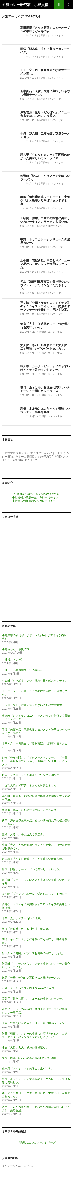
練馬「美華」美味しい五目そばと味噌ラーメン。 (32, 977)
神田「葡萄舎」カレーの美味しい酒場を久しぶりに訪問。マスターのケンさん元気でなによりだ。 (34, 1035)
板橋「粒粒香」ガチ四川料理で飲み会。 (26, 928)
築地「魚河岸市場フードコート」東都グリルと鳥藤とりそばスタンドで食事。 (45, 200)
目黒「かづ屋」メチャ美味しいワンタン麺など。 (32, 775)
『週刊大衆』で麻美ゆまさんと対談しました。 (30, 785)
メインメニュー (68, 4)
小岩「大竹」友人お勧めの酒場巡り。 (25, 1047)
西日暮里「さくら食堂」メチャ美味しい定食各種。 (33, 858)
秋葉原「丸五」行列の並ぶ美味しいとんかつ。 (30, 809)
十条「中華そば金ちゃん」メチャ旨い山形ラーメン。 (34, 1023)
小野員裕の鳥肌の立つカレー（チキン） (36, 497)
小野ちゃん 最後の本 (15, 649)
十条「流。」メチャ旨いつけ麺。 (22, 918)
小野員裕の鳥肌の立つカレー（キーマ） (36, 500)
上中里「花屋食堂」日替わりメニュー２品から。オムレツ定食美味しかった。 (45, 264)
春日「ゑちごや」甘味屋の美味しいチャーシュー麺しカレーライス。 (45, 389)
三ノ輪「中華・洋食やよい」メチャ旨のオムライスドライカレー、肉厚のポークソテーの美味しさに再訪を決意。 (45, 306)
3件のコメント (57, 225)
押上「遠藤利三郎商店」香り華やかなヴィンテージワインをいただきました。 (45, 285)
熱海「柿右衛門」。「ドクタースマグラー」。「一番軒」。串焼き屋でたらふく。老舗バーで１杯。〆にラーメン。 (36, 761)
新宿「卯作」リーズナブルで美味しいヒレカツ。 (32, 869)
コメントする (56, 35)
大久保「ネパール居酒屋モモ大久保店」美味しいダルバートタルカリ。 (43, 346)
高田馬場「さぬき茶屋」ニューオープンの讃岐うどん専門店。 (45, 29)
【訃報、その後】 (13, 659)
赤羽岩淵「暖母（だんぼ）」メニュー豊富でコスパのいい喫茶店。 (45, 113)
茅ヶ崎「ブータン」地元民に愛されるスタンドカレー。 (36, 893)
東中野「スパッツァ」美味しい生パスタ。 (28, 1068)
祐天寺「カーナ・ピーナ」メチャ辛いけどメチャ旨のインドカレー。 (45, 367)
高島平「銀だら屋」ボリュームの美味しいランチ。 (33, 998)
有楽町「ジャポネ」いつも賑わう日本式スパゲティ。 (34, 680)
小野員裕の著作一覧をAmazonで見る (36, 493)
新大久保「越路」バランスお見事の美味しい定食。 (33, 953)
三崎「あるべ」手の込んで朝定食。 (24, 834)
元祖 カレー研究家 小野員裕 (25, 5)
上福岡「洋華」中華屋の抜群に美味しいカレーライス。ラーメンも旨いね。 (45, 219)
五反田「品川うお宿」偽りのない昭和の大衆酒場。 (33, 705)
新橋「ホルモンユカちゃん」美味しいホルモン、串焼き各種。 (45, 410)
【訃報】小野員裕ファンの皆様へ (22, 670)
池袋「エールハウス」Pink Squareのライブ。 (29, 988)
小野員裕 (43, 35)
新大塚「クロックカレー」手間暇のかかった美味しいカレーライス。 (45, 156)
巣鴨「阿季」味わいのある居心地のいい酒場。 (30, 1058)
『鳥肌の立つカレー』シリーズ (37, 1142)
